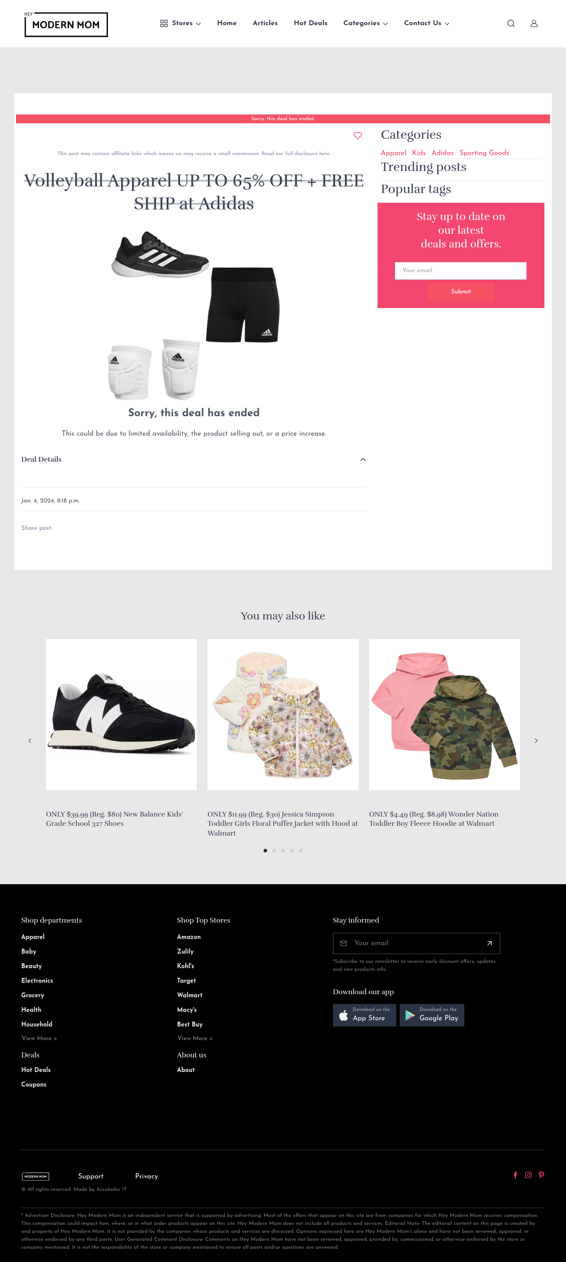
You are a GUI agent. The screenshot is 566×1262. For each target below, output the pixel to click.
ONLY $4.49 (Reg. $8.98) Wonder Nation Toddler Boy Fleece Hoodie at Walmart (434, 819)
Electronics (37, 981)
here (323, 153)
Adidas (443, 153)
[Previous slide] (30, 740)
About (186, 1070)
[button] (265, 850)
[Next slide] (536, 740)
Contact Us (422, 23)
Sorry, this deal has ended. (283, 119)
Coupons (33, 1085)
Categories (362, 23)
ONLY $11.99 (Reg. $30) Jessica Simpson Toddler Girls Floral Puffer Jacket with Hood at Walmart (282, 824)
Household (37, 1025)
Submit (461, 292)
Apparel (393, 153)
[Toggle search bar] (511, 23)
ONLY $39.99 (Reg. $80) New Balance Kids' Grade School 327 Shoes (114, 819)
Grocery (32, 995)
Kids (419, 153)
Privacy (146, 1176)
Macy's (187, 1010)
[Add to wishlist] (358, 135)
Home (227, 23)
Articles (265, 23)
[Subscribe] (489, 943)
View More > (39, 1038)
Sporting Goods (484, 153)
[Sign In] (534, 23)
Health (31, 1010)
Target (186, 981)
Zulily (185, 952)
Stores (176, 23)
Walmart (190, 995)
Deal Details (41, 459)
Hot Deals (310, 23)
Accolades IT (111, 1189)
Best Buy (190, 1025)
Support (91, 1176)
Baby (28, 952)
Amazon (189, 937)
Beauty (31, 966)
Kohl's (185, 966)
